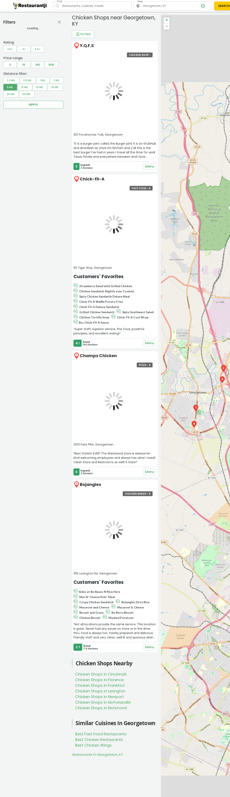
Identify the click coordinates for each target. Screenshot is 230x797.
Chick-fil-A (92, 179)
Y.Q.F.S (87, 46)
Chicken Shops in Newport (99, 696)
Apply (33, 105)
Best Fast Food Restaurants (100, 734)
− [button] (166, 27)
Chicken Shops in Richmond (101, 708)
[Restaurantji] (30, 6)
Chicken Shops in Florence (99, 679)
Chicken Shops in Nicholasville (103, 702)
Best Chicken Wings (93, 745)
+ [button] (166, 20)
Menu (149, 166)
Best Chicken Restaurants (99, 739)
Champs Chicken (98, 356)
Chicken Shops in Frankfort (100, 685)
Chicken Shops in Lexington (100, 691)
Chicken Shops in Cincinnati (100, 674)
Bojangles (90, 484)
